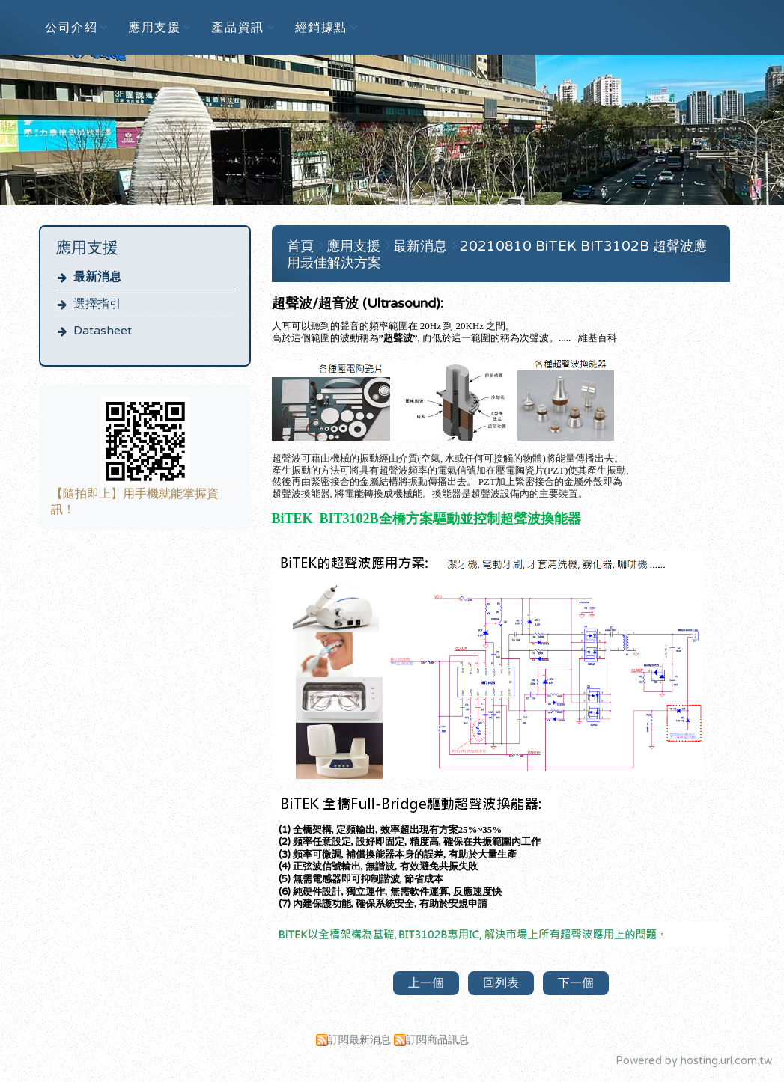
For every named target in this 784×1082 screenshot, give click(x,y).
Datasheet (102, 330)
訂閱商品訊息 (437, 1039)
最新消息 (97, 276)
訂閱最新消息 (359, 1039)
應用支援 (355, 246)
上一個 (426, 983)
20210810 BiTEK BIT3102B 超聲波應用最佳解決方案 (497, 254)
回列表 (501, 983)
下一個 (576, 983)
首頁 (300, 246)
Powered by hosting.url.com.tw (694, 1060)
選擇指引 (97, 303)
